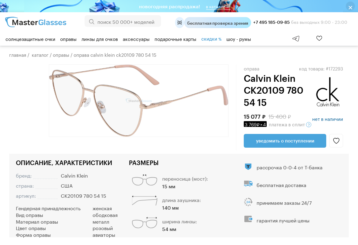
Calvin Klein (74, 175)
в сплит (277, 124)
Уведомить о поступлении (285, 140)
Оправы (68, 38)
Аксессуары (136, 38)
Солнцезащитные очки (30, 38)
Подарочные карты (175, 38)
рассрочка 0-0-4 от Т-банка (290, 167)
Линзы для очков (100, 38)
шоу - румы (238, 38)
